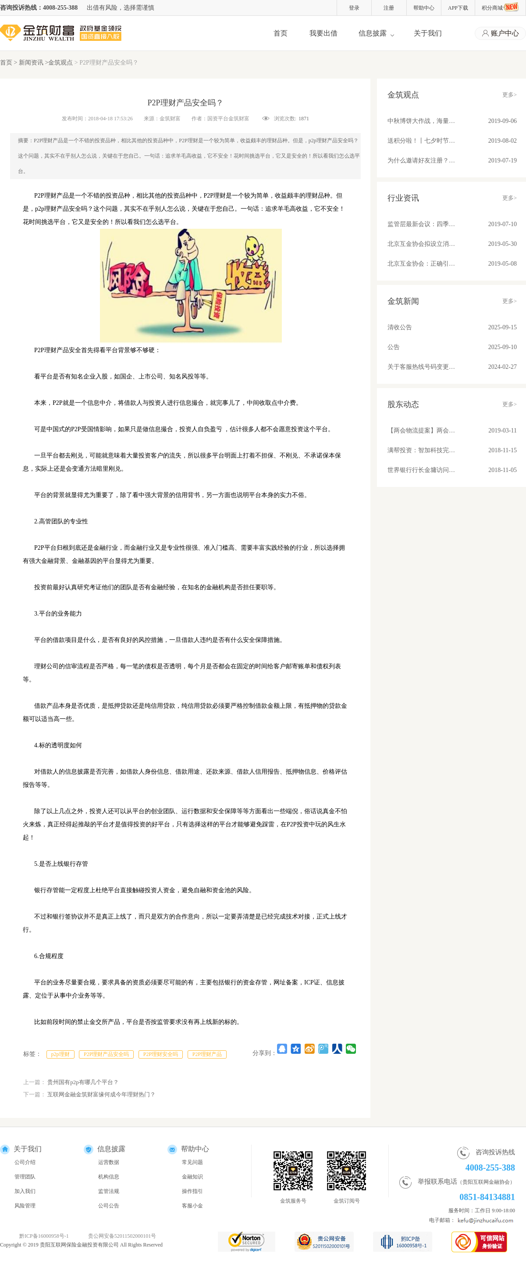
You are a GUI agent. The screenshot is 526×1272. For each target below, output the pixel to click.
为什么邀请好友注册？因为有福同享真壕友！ (421, 160)
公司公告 (108, 1206)
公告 (393, 347)
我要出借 (323, 33)
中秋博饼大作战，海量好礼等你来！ (421, 121)
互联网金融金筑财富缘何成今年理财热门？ (101, 1094)
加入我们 (25, 1191)
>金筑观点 (59, 62)
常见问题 (192, 1162)
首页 (281, 33)
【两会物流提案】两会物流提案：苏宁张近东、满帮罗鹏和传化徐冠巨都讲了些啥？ (421, 430)
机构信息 (108, 1177)
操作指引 (192, 1191)
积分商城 (500, 7)
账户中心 (500, 33)
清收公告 (399, 327)
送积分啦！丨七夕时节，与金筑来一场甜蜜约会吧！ (421, 140)
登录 (354, 8)
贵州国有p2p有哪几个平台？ (83, 1082)
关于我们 (428, 33)
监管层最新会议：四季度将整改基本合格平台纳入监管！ (421, 224)
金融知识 (192, 1177)
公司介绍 (25, 1162)
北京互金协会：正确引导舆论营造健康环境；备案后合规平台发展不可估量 (421, 263)
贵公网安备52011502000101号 (122, 1236)
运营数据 (108, 1162)
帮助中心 (423, 8)
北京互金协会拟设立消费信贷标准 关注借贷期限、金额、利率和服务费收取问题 (421, 244)
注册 (389, 8)
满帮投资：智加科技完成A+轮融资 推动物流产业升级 (421, 450)
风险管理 (25, 1206)
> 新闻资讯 (29, 62)
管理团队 (25, 1177)
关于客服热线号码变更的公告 (421, 367)
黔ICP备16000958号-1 (44, 1236)
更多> (509, 94)
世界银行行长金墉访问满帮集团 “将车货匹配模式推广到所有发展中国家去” (421, 470)
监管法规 (108, 1191)
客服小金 (192, 1206)
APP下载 (458, 8)
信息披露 (373, 33)
